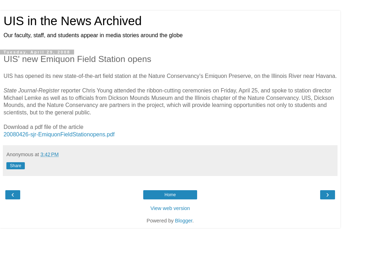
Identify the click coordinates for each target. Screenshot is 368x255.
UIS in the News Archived (73, 21)
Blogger (184, 220)
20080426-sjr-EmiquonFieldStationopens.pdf (59, 134)
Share (15, 165)
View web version (170, 208)
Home (170, 194)
